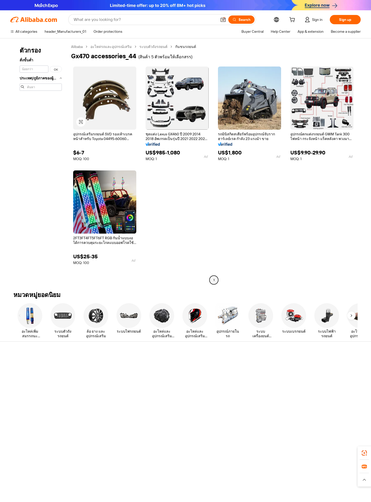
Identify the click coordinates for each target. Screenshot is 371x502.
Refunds (17, 394)
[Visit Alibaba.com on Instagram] (334, 415)
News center (319, 385)
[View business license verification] (232, 494)
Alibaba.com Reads (175, 394)
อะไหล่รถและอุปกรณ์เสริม (111, 47)
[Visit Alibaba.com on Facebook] (311, 415)
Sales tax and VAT (174, 385)
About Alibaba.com (324, 365)
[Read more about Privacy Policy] (228, 486)
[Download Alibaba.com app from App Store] (305, 455)
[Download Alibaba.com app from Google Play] (343, 455)
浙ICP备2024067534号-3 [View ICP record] (317, 494)
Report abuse (21, 404)
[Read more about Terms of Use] (254, 486)
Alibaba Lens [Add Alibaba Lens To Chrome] (28, 456)
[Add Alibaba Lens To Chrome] (79, 455)
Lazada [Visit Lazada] (192, 478)
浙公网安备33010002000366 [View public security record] (270, 494)
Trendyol (247, 478)
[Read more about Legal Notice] (109, 486)
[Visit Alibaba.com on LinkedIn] (319, 415)
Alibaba (77, 47)
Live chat (17, 375)
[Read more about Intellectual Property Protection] (188, 486)
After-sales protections (103, 400)
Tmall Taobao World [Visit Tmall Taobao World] (153, 478)
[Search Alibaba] (145, 19)
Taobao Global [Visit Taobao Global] (214, 478)
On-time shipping (99, 390)
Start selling (243, 365)
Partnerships (244, 394)
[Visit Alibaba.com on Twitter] (327, 415)
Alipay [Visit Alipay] (178, 478)
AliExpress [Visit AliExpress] (105, 478)
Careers (315, 394)
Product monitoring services (108, 410)
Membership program (177, 375)
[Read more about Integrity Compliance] (286, 486)
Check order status (25, 385)
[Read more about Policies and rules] (82, 486)
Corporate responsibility (328, 375)
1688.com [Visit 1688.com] (125, 478)
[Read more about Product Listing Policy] (141, 486)
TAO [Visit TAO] (232, 478)
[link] (364, 453)
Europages (267, 478)
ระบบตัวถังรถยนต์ (153, 47)
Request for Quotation (178, 365)
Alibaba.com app (270, 456)
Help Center (20, 365)
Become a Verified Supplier (256, 385)
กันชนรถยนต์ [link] (185, 47)
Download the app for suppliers (259, 404)
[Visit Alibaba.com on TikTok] (350, 415)
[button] (223, 20)
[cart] (293, 20)
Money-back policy (100, 380)
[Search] (241, 19)
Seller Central (245, 375)
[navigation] (39, 164)
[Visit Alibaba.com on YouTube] (342, 415)
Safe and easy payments (104, 371)
